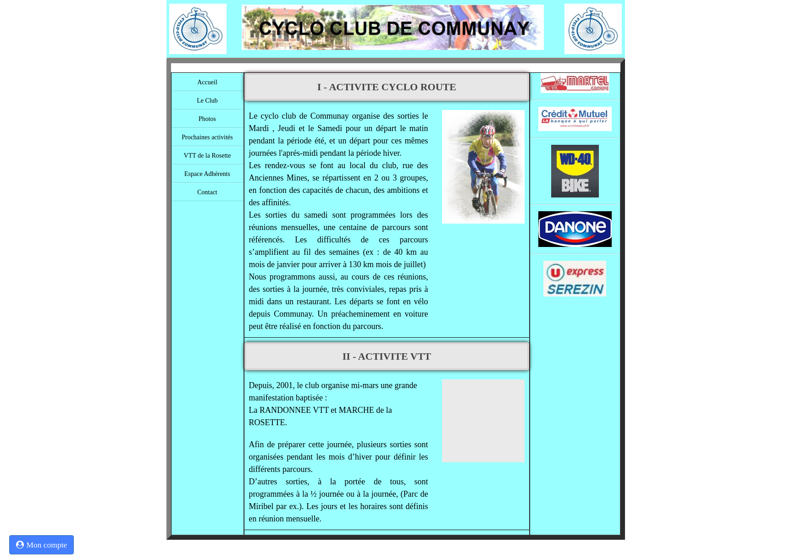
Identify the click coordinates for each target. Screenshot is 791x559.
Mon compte (41, 544)
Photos (207, 118)
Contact (207, 192)
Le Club (207, 100)
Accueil (207, 82)
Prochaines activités (207, 137)
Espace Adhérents (207, 173)
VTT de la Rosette (207, 155)
